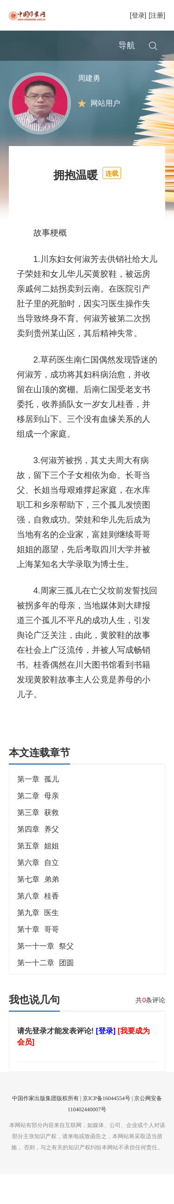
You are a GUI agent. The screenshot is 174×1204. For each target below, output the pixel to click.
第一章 (38, 809)
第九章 (38, 943)
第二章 (38, 826)
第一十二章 (45, 993)
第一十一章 (45, 976)
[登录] (138, 15)
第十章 (38, 959)
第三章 (38, 843)
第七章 (38, 909)
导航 (126, 45)
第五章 (38, 876)
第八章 (38, 926)
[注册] (156, 15)
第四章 (38, 859)
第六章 (38, 893)
